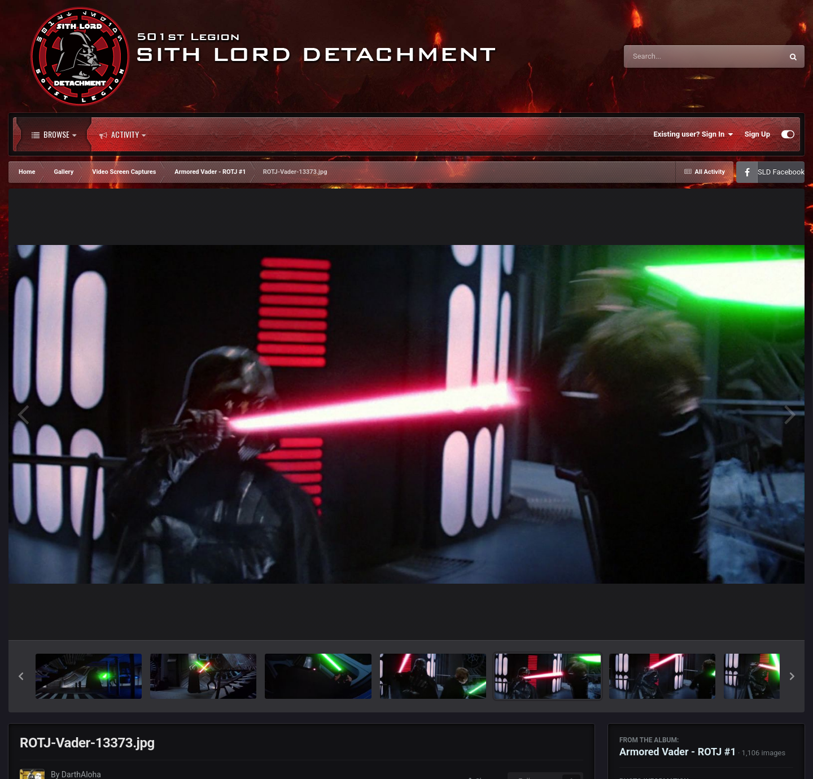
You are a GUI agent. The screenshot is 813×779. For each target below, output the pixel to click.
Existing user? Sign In (693, 134)
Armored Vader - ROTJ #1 (677, 752)
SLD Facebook (781, 172)
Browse (54, 134)
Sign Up (757, 134)
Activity (122, 134)
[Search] (674, 56)
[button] (20, 676)
